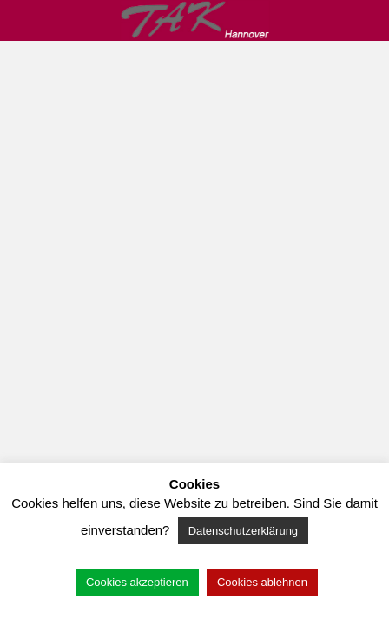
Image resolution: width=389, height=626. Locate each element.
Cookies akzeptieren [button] (137, 582)
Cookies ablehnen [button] (262, 582)
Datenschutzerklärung (243, 530)
